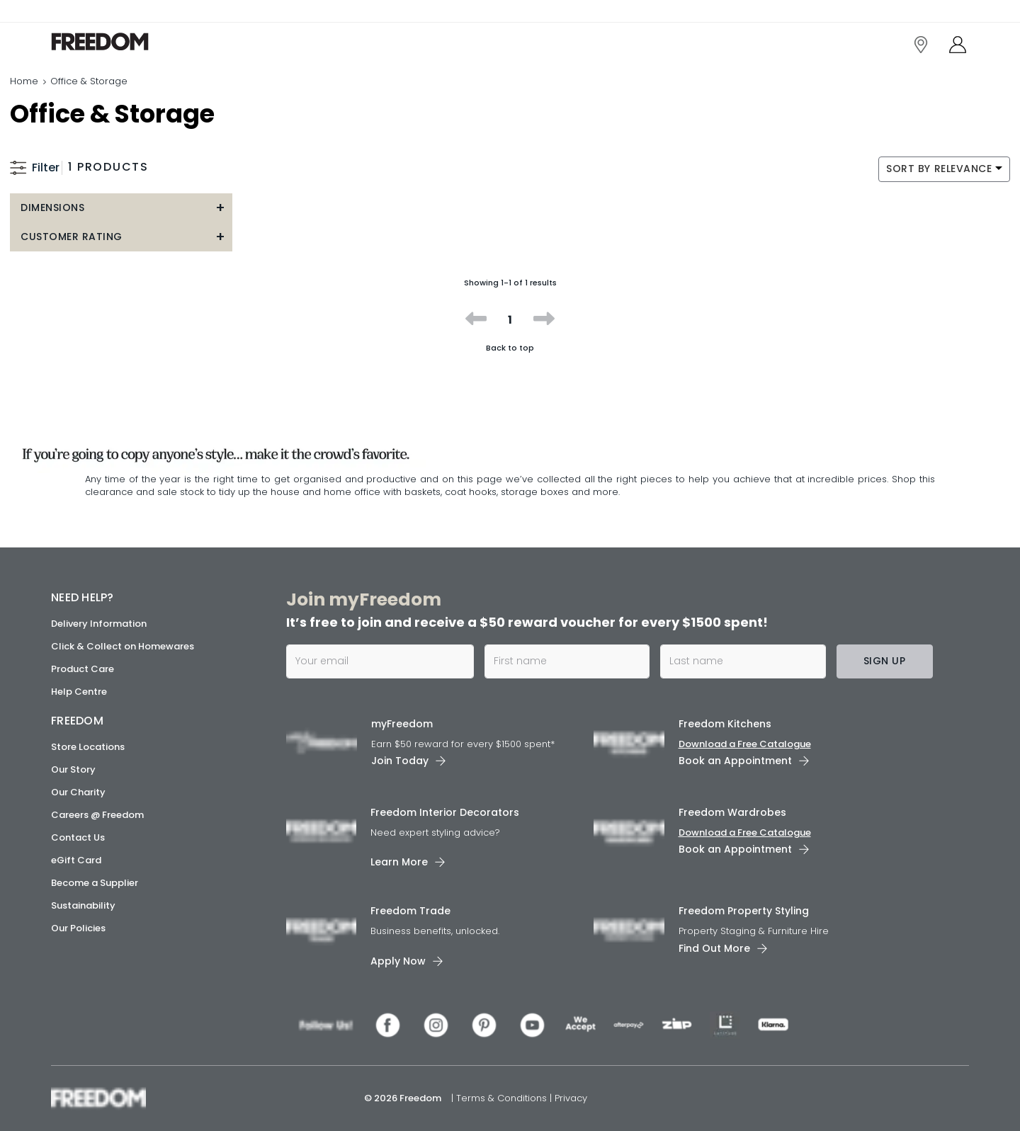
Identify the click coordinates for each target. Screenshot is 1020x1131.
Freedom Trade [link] (410, 911)
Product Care (82, 669)
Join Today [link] (400, 761)
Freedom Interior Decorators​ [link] (444, 812)
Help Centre (79, 691)
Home (24, 81)
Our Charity (78, 792)
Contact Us (78, 837)
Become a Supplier (94, 883)
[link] (114, 41)
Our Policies (78, 928)
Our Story (73, 769)
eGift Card (76, 860)
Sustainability (83, 905)
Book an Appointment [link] (735, 761)
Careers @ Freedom (97, 815)
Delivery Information (99, 623)
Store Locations (88, 747)
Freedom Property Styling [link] (744, 911)
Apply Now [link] (398, 961)
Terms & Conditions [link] (503, 1098)
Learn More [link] (399, 862)
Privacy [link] (571, 1098)
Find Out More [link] (714, 948)
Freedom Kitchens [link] (725, 724)
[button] (121, 207)
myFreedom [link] (402, 724)
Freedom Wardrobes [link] (732, 812)
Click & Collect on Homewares (122, 646)
